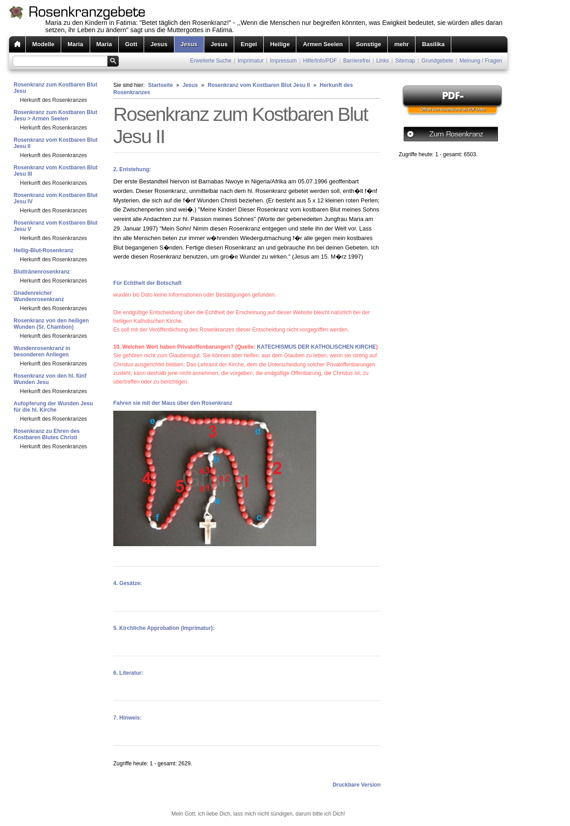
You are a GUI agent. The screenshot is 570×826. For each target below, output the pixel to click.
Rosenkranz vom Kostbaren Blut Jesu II (55, 143)
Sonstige (368, 44)
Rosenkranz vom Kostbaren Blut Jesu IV (55, 198)
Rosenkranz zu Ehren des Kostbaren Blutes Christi (47, 434)
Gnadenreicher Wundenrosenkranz (39, 296)
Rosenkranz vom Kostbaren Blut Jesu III (55, 170)
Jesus (158, 44)
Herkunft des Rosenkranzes (53, 100)
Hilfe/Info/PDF (320, 61)
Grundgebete (437, 61)
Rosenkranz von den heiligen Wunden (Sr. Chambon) (51, 323)
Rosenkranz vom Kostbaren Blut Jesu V (55, 226)
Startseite (160, 85)
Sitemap (405, 61)
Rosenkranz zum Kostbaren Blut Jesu (55, 88)
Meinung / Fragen (480, 61)
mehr (401, 44)
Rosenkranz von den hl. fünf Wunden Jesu (50, 379)
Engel (249, 44)
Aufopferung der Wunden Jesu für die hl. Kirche (53, 406)
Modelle (43, 44)
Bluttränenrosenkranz (42, 272)
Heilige (280, 44)
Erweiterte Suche (210, 61)
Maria (75, 44)
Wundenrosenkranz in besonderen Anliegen (42, 351)
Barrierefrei (356, 61)
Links (382, 61)
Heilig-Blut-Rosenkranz (43, 250)
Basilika (433, 44)
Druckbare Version (357, 785)
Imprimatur (251, 61)
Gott (131, 44)
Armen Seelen (323, 44)
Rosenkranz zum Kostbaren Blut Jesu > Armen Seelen (55, 115)
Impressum (283, 61)
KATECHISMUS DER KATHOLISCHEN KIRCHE (316, 347)
